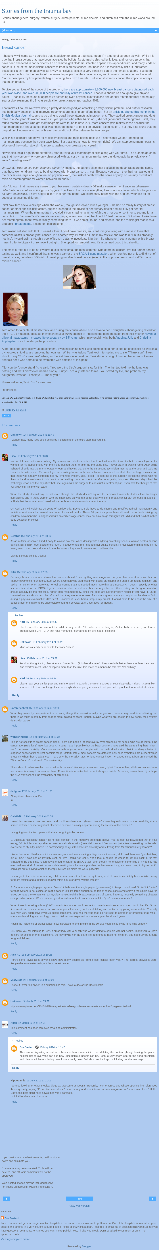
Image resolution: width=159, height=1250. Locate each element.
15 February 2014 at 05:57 (42, 658)
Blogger (86, 1246)
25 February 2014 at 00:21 (38, 979)
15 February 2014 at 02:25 (32, 572)
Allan (14, 1022)
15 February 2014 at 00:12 (36, 536)
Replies (18, 615)
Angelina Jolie (124, 337)
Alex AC (15, 954)
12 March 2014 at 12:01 (31, 1022)
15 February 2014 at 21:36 (44, 736)
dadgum (16, 791)
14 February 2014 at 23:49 (38, 434)
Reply (14, 444)
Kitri (13, 572)
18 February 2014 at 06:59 (37, 816)
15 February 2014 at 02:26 (41, 621)
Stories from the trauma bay (37, 10)
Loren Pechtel (19, 708)
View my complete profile (15, 1239)
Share (6, 415)
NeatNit (15, 536)
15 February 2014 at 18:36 (44, 708)
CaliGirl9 (16, 816)
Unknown (16, 434)
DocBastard (27, 1047)
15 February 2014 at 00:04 (33, 456)
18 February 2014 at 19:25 (37, 954)
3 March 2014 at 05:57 (36, 1001)
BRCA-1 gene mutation (93, 253)
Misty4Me (16, 979)
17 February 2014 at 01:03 (37, 791)
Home (79, 1199)
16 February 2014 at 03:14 (41, 678)
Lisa (13, 456)
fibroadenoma (22, 223)
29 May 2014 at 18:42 (52, 1047)
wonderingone (19, 736)
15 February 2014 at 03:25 (47, 642)
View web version (79, 1205)
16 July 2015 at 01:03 (38, 1080)
